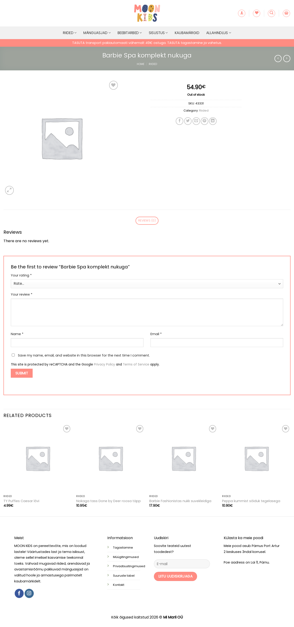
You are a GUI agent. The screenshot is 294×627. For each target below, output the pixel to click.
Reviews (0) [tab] (147, 220)
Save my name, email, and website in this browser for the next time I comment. (84, 355)
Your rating (21, 275)
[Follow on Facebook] (19, 593)
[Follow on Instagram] (29, 593)
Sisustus (158, 32)
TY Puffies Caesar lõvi (21, 501)
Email (156, 334)
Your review (21, 294)
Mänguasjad (97, 32)
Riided (69, 32)
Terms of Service (136, 364)
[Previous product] (286, 58)
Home (140, 64)
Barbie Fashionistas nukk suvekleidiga (180, 501)
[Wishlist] (256, 13)
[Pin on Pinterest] (204, 121)
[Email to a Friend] (196, 121)
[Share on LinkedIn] (213, 121)
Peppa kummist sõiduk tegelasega (251, 501)
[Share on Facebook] (179, 121)
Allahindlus (218, 32)
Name (17, 334)
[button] (241, 13)
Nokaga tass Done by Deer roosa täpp (108, 501)
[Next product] (278, 58)
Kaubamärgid (187, 32)
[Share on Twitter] (188, 121)
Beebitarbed (130, 32)
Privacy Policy (104, 364)
